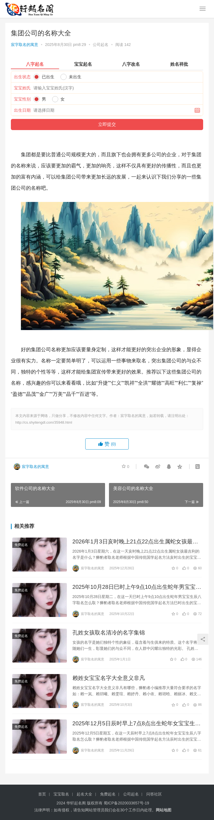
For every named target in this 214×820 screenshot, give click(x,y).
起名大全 (84, 794)
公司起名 (100, 44)
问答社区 (154, 794)
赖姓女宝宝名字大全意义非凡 (108, 678)
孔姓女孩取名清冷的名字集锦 (108, 632)
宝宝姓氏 (22, 88)
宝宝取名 (61, 794)
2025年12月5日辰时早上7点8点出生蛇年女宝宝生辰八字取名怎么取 (136, 724)
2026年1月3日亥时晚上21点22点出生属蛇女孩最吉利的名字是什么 (135, 541)
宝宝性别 (22, 99)
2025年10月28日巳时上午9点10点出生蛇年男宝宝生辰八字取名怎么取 (136, 587)
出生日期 (22, 110)
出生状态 (22, 76)
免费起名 (21, 545)
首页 (42, 794)
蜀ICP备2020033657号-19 (126, 803)
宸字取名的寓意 (24, 44)
